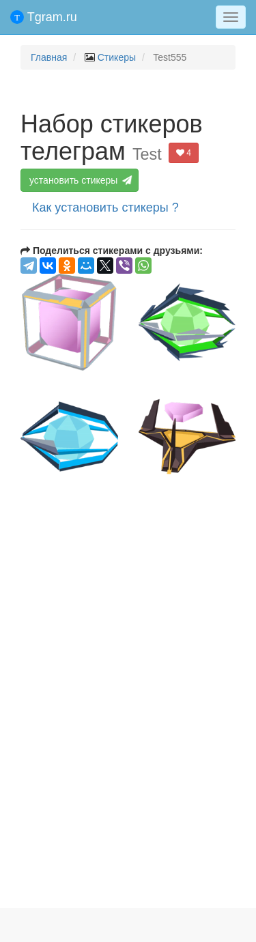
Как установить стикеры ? (105, 207)
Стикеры (117, 57)
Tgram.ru (43, 17)
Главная (49, 57)
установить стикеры (81, 180)
